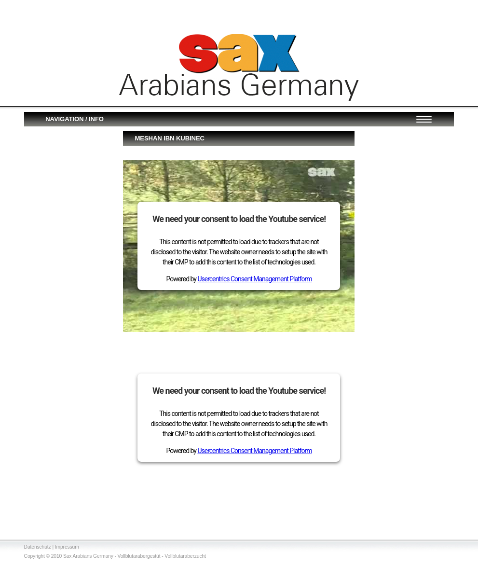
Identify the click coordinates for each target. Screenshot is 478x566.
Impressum (67, 547)
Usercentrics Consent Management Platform (254, 279)
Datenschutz (37, 547)
